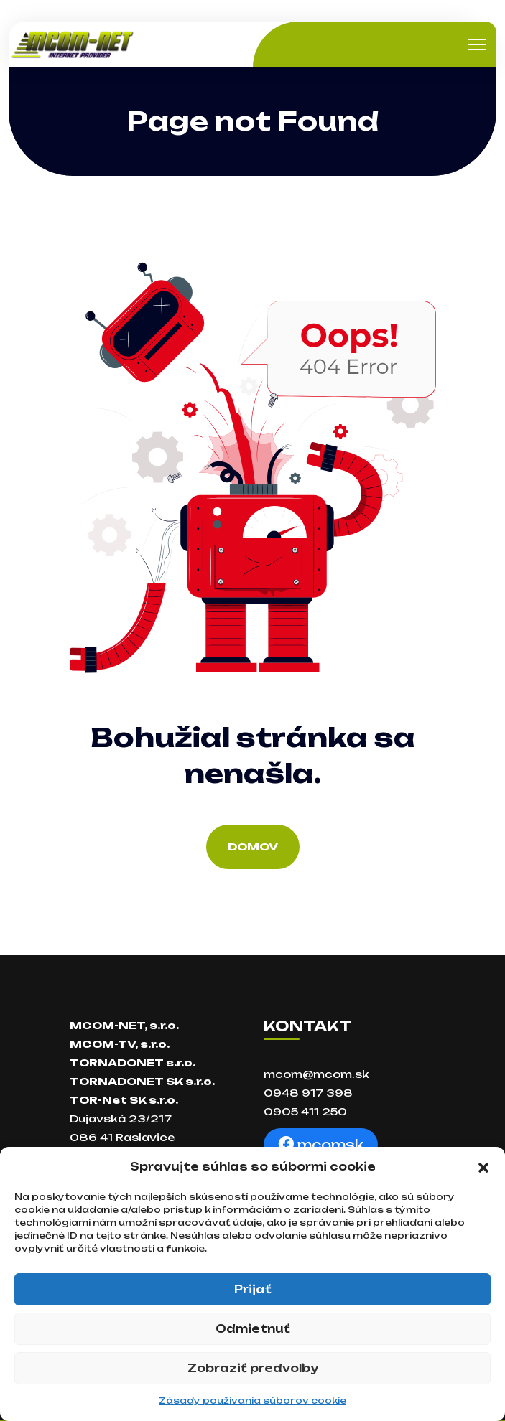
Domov (253, 846)
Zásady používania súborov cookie (252, 1400)
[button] (483, 1167)
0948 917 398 (308, 1093)
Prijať (253, 1289)
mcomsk (320, 1144)
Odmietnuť (253, 1329)
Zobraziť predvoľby (252, 1368)
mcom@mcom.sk (316, 1074)
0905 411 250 (305, 1111)
